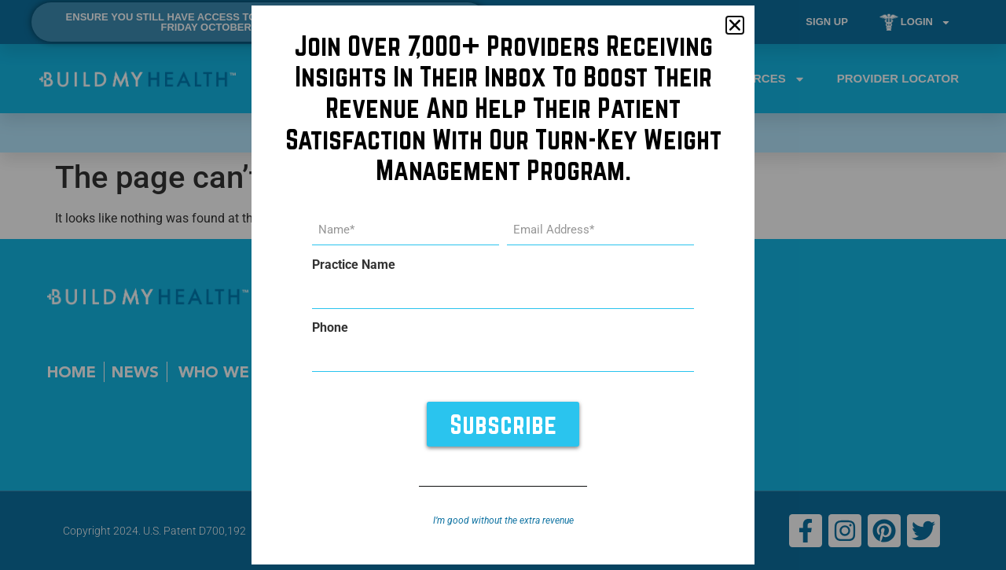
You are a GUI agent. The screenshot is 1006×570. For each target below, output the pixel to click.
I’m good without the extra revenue (503, 520)
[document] (503, 285)
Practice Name (353, 265)
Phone (330, 328)
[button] (735, 25)
